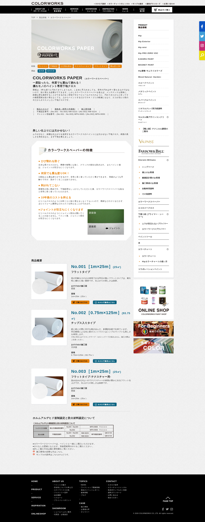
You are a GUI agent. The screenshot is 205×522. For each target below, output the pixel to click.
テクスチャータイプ (83, 66)
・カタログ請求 (112, 485)
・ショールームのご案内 (61, 512)
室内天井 (51, 71)
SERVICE (36, 497)
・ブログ (82, 495)
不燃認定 (54, 66)
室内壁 (41, 71)
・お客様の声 (84, 509)
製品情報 (43, 18)
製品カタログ (43, 109)
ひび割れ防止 (66, 66)
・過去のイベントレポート (89, 490)
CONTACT (111, 481)
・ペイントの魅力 (59, 485)
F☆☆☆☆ (43, 66)
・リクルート (57, 498)
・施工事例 (83, 507)
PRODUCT (36, 489)
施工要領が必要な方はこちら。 (50, 452)
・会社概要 (56, 495)
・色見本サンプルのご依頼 (116, 490)
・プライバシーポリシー (61, 500)
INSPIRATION (38, 505)
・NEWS (82, 485)
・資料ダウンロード (114, 492)
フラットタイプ (100, 66)
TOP (33, 18)
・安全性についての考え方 (62, 487)
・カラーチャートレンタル (116, 487)
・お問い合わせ (112, 495)
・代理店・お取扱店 (60, 514)
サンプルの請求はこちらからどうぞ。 (53, 455)
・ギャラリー (84, 512)
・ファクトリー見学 (60, 492)
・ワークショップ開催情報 (89, 487)
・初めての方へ (112, 498)
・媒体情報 (83, 492)
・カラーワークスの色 (60, 490)
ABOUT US (58, 481)
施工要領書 (86, 109)
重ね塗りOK (115, 66)
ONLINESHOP (38, 514)
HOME (34, 481)
